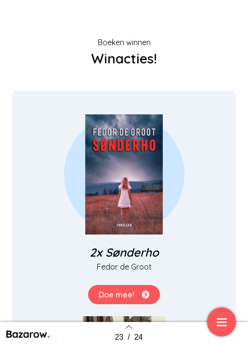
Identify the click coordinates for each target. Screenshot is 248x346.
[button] (124, 294)
